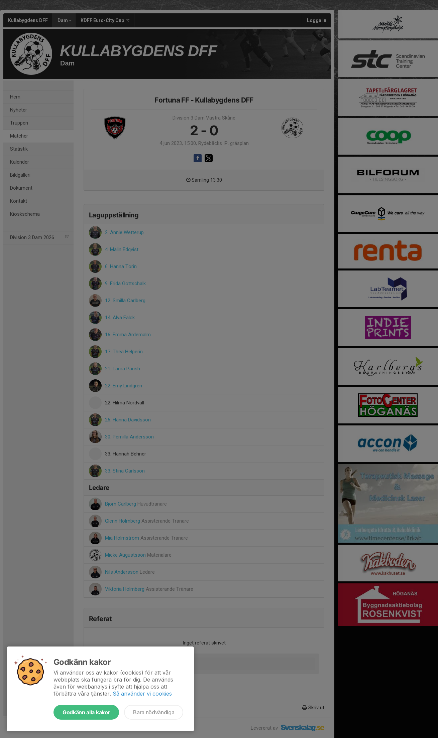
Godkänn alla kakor (86, 712)
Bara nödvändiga (153, 712)
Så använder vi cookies (142, 693)
